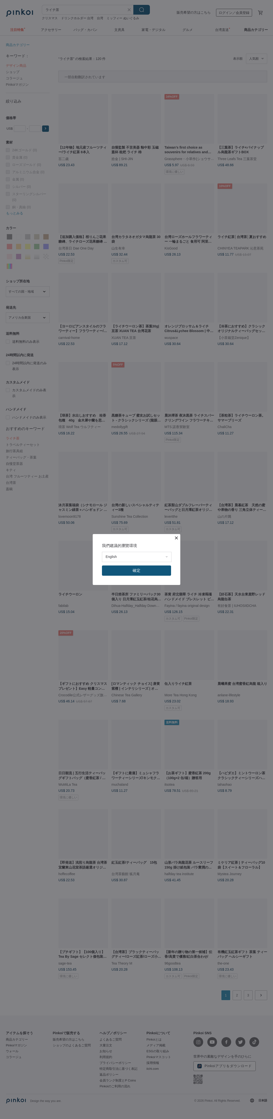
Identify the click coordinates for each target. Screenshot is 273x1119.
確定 (136, 570)
